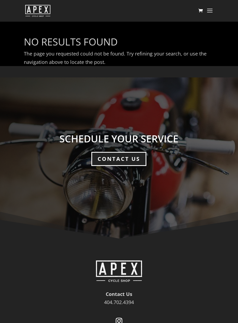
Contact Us (119, 158)
